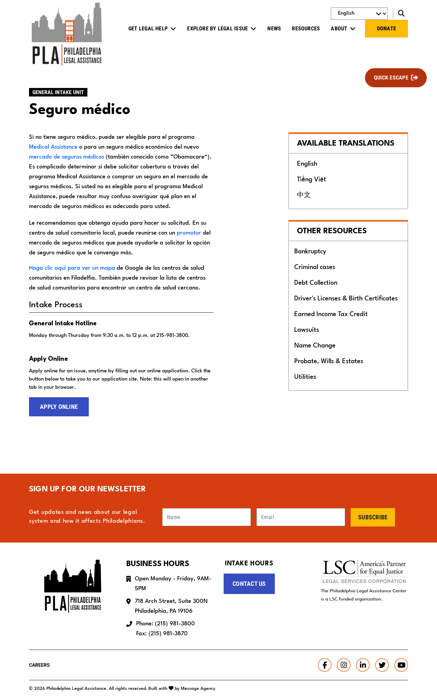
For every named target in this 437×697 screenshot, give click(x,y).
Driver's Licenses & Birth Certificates (346, 299)
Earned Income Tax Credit (331, 314)
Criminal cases (314, 267)
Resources (306, 28)
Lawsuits (306, 330)
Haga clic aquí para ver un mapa (72, 268)
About (339, 28)
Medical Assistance (53, 147)
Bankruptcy (310, 252)
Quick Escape (391, 77)
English (307, 164)
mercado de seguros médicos (66, 157)
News (274, 28)
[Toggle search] (400, 14)
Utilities (305, 377)
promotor (189, 233)
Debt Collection (315, 283)
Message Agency (198, 688)
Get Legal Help (148, 28)
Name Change (315, 346)
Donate (386, 28)
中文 (304, 195)
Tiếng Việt (311, 180)
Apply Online (59, 406)
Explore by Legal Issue (217, 28)
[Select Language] (359, 14)
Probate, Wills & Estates (328, 361)
